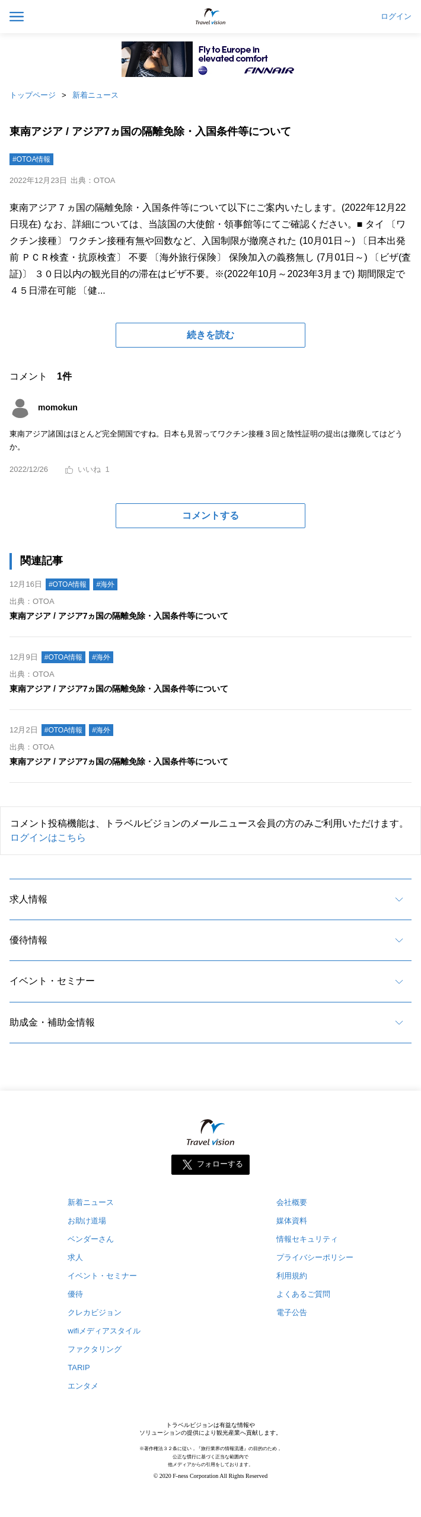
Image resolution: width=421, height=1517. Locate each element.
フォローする (220, 1164)
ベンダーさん (91, 1239)
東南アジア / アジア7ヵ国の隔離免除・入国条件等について (118, 616)
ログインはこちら (48, 838)
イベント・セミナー (52, 981)
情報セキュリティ (307, 1239)
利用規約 (291, 1275)
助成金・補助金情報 (52, 1022)
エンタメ (83, 1385)
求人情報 (28, 899)
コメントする (210, 515)
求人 (75, 1257)
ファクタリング (95, 1349)
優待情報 (28, 940)
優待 (75, 1294)
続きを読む (210, 335)
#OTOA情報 (31, 159)
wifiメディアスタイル (104, 1330)
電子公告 (291, 1312)
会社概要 (291, 1202)
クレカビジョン (95, 1312)
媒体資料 (291, 1220)
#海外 (105, 584)
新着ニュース (95, 95)
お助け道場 (87, 1220)
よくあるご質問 (303, 1294)
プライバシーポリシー (314, 1257)
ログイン (396, 16)
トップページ (32, 95)
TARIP (79, 1367)
